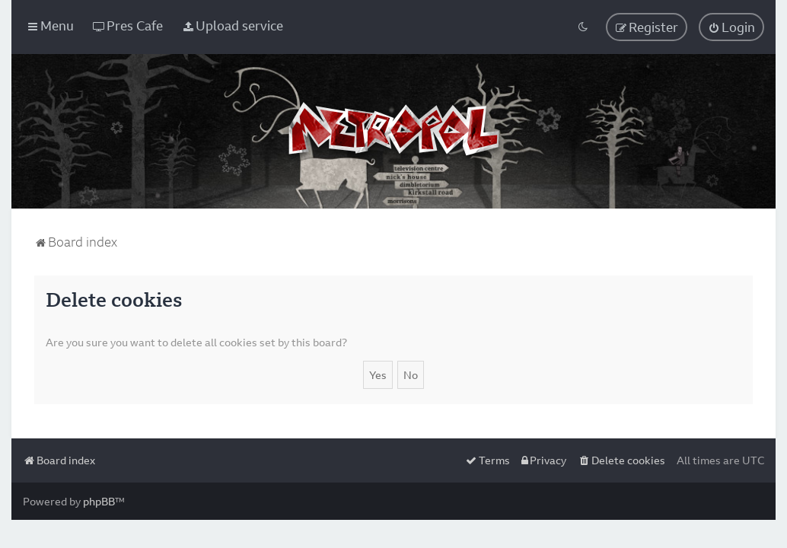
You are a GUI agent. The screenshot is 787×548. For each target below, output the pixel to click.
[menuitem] (128, 25)
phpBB (99, 501)
